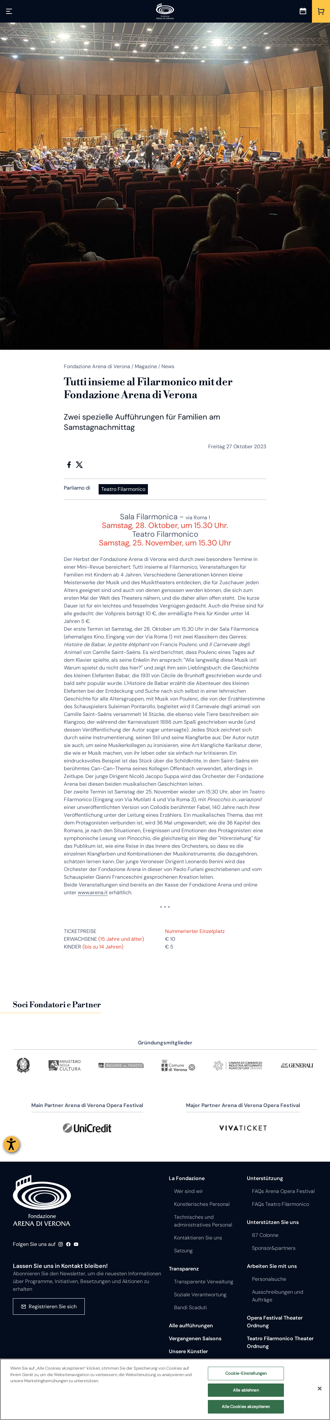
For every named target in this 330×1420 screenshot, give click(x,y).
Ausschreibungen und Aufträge (277, 1296)
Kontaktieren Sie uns (198, 1237)
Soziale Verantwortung (200, 1294)
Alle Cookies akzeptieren (246, 1406)
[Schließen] (320, 1389)
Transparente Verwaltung (203, 1281)
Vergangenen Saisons (195, 1338)
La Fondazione (187, 1178)
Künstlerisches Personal (201, 1204)
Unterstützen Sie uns (273, 1222)
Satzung (183, 1250)
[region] (165, 1389)
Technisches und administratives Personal (203, 1221)
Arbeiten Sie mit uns (272, 1266)
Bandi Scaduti (190, 1307)
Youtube (76, 1244)
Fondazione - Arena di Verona (42, 1200)
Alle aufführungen (191, 1325)
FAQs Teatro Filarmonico (280, 1204)
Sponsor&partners (274, 1248)
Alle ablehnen (246, 1390)
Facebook (69, 465)
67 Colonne (265, 1235)
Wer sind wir (188, 1191)
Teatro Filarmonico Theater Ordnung (280, 1342)
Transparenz (184, 1268)
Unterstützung (265, 1178)
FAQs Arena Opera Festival (283, 1191)
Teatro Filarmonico (123, 489)
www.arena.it (93, 892)
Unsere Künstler (188, 1351)
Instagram (60, 1244)
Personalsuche (269, 1279)
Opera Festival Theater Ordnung (275, 1321)
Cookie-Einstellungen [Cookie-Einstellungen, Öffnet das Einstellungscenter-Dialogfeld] (246, 1373)
